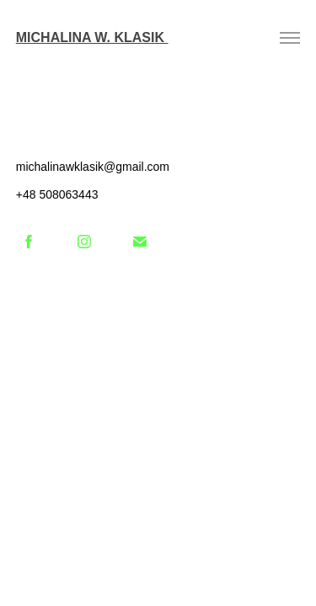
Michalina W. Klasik (92, 37)
